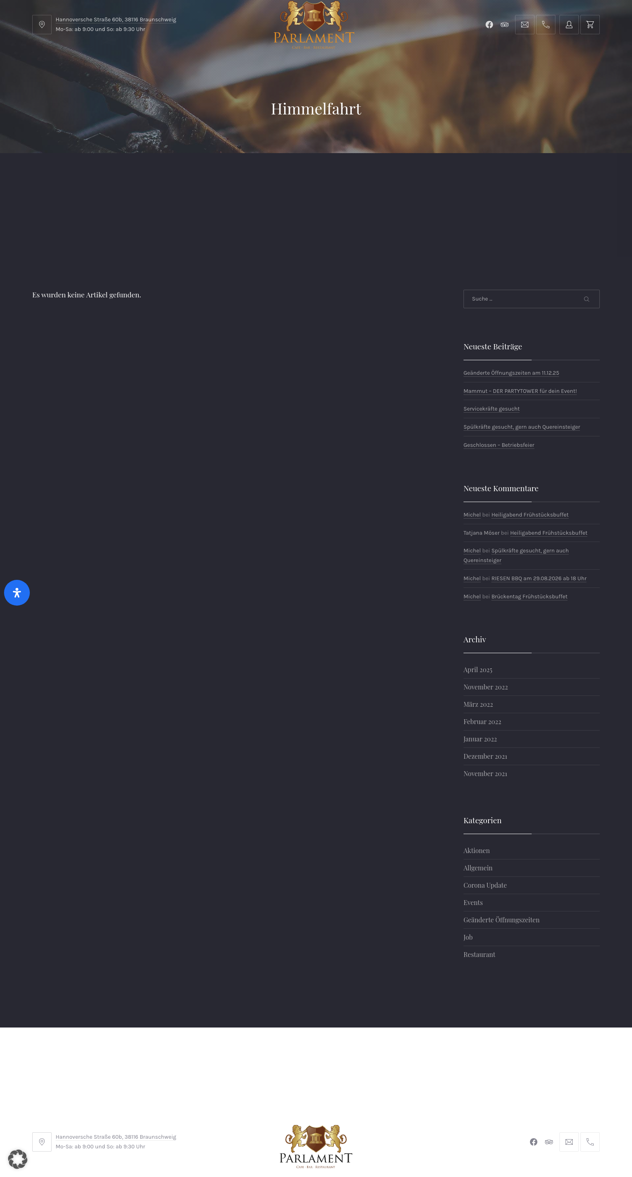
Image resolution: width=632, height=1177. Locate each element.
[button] (17, 1159)
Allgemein (478, 803)
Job (468, 873)
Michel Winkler (433, 1148)
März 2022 (478, 640)
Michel (472, 450)
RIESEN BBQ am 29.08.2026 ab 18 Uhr (538, 514)
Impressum (254, 1123)
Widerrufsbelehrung (314, 1123)
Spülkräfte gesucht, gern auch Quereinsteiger (522, 362)
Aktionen (477, 786)
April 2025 (478, 605)
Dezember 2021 (485, 692)
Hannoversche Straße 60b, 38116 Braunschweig (116, 19)
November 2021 (485, 709)
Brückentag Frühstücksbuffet (529, 532)
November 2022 (486, 623)
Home (57, 173)
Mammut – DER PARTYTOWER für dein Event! (520, 327)
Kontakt (270, 173)
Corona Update (485, 821)
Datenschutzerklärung (389, 1123)
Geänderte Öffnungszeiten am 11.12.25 (511, 308)
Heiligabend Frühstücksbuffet (530, 450)
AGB (219, 1123)
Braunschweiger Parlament (261, 1148)
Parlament (163, 173)
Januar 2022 (480, 674)
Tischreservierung (556, 173)
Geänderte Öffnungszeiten (502, 855)
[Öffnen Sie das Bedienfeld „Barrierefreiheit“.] (17, 593)
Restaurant (479, 890)
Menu (106, 173)
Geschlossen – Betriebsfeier (499, 381)
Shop (218, 173)
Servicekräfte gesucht (492, 344)
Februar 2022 (482, 657)
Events (473, 838)
